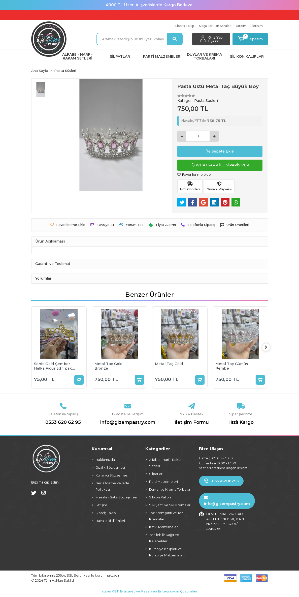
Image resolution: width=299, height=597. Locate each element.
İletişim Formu (192, 422)
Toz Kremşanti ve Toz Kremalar (166, 516)
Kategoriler (157, 448)
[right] (268, 347)
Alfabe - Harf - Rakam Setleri (166, 463)
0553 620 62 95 (63, 422)
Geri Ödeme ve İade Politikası (112, 486)
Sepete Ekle (220, 151)
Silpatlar (155, 474)
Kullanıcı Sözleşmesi (111, 475)
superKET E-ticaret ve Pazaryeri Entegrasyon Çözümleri (149, 591)
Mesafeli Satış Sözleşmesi (116, 497)
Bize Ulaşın (211, 448)
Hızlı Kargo (241, 422)
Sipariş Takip (184, 26)
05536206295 (221, 481)
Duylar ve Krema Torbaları (170, 489)
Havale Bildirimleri (110, 521)
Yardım (241, 26)
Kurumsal (102, 448)
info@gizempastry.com (127, 422)
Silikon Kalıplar (161, 497)
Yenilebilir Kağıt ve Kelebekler (164, 538)
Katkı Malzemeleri (164, 527)
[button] (250, 39)
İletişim (257, 26)
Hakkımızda (105, 460)
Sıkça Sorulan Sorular (215, 26)
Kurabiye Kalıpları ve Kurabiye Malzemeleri (167, 552)
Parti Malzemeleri (163, 482)
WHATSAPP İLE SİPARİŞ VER (220, 165)
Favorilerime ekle (194, 174)
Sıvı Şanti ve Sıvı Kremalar (169, 505)
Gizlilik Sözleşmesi (110, 467)
